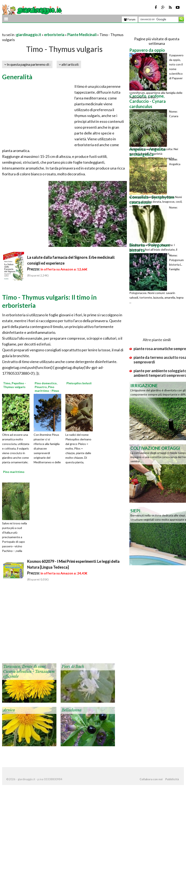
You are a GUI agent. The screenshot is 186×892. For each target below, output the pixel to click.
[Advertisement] (51, 29)
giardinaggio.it (28, 34)
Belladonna (72, 710)
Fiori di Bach (73, 666)
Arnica (9, 710)
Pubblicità (172, 779)
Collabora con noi (151, 779)
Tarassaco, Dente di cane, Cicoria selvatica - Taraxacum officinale (29, 671)
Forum (129, 19)
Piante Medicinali (82, 34)
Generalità (17, 76)
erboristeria (54, 34)
